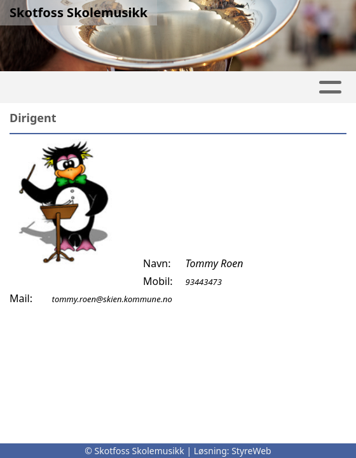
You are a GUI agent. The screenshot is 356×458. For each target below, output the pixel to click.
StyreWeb (251, 451)
